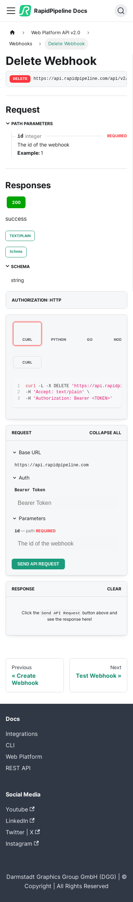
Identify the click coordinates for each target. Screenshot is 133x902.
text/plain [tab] (20, 236)
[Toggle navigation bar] (11, 10)
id (17, 531)
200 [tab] (16, 202)
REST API (18, 768)
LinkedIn (20, 820)
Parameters (32, 518)
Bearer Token (30, 490)
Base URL (30, 452)
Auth (24, 478)
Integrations (22, 733)
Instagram (22, 843)
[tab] (16, 252)
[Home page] (12, 32)
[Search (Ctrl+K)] (121, 10)
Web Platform (24, 756)
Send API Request (38, 564)
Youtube (20, 809)
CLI (10, 745)
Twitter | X (23, 832)
